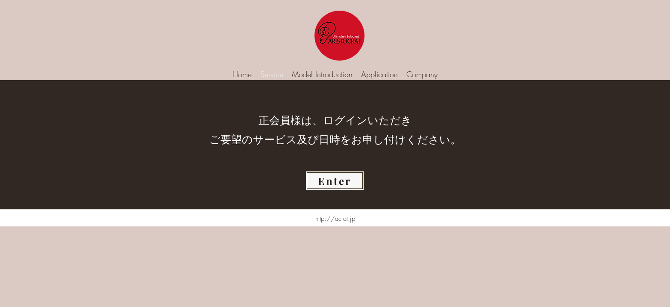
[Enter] (335, 180)
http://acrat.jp (335, 218)
